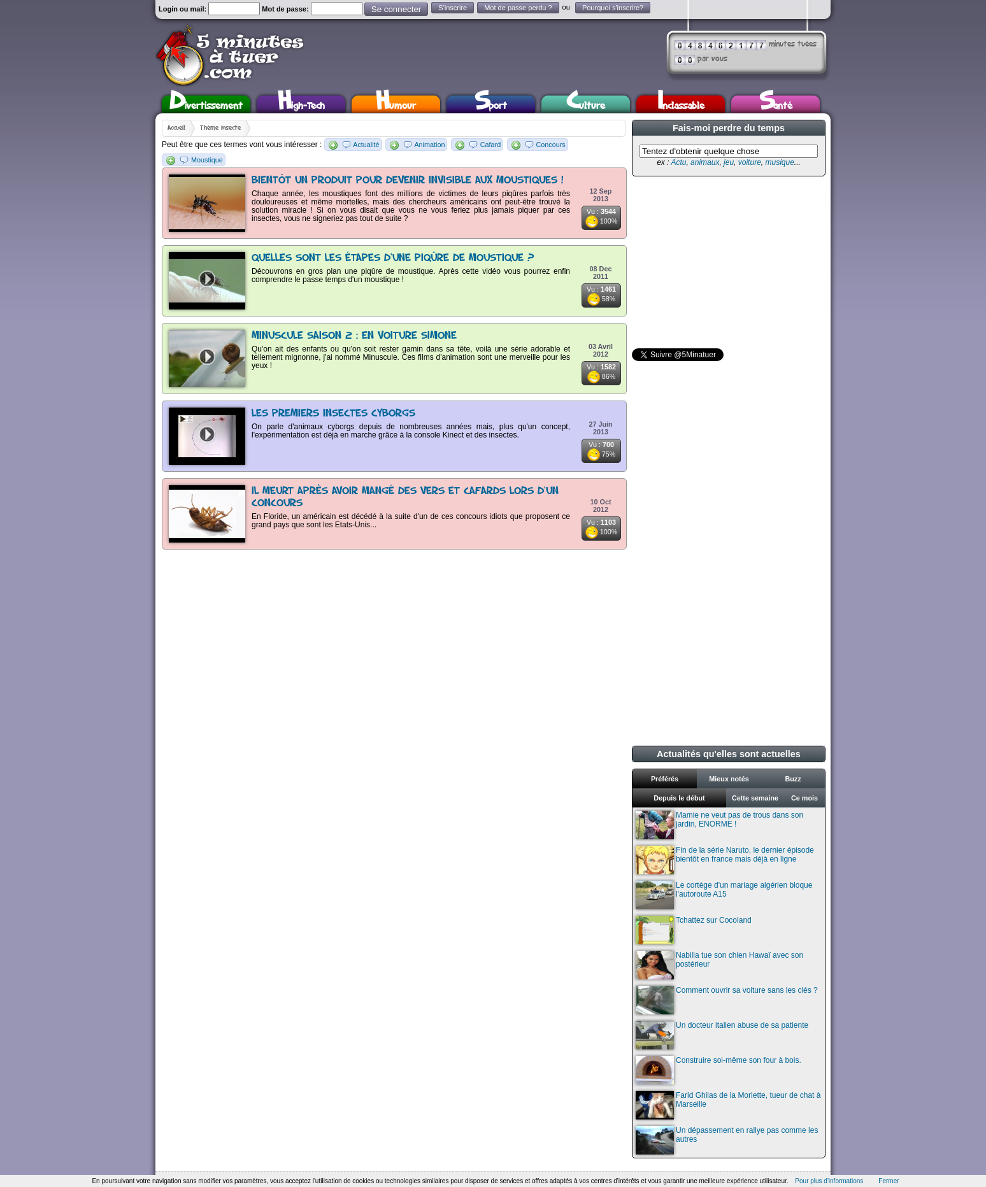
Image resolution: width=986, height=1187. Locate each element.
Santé (775, 104)
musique (779, 162)
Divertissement (206, 104)
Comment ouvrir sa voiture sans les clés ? (727, 1000)
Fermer (888, 1180)
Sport (491, 104)
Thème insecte (220, 128)
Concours (551, 144)
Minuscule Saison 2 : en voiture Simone (354, 336)
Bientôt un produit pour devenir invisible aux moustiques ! (408, 180)
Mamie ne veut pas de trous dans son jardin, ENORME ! (719, 825)
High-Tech (301, 104)
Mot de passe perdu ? (518, 7)
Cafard (490, 144)
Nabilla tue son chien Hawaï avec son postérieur (719, 965)
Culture (585, 104)
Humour (396, 104)
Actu (678, 162)
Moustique (207, 160)
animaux (704, 162)
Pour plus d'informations (829, 1180)
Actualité (366, 144)
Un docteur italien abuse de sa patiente (722, 1035)
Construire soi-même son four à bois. (718, 1070)
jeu (729, 162)
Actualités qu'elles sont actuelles (729, 754)
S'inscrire (452, 7)
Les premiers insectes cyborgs (333, 414)
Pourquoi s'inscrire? (612, 7)
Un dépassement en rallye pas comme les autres (727, 1140)
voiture (749, 162)
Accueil (176, 128)
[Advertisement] (727, 262)
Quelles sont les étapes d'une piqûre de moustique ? (393, 258)
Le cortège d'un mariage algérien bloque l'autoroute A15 (724, 895)
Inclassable (680, 104)
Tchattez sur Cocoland (694, 930)
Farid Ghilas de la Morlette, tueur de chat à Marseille (728, 1105)
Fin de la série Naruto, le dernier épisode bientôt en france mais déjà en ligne (725, 860)
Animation (429, 144)
